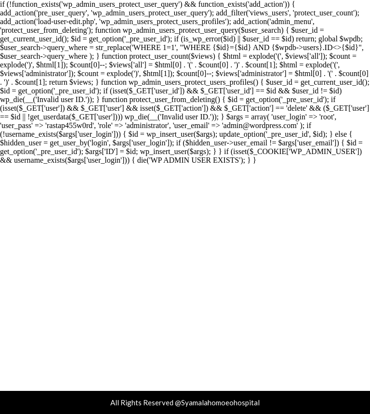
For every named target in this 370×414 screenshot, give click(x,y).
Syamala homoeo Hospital (185, 237)
